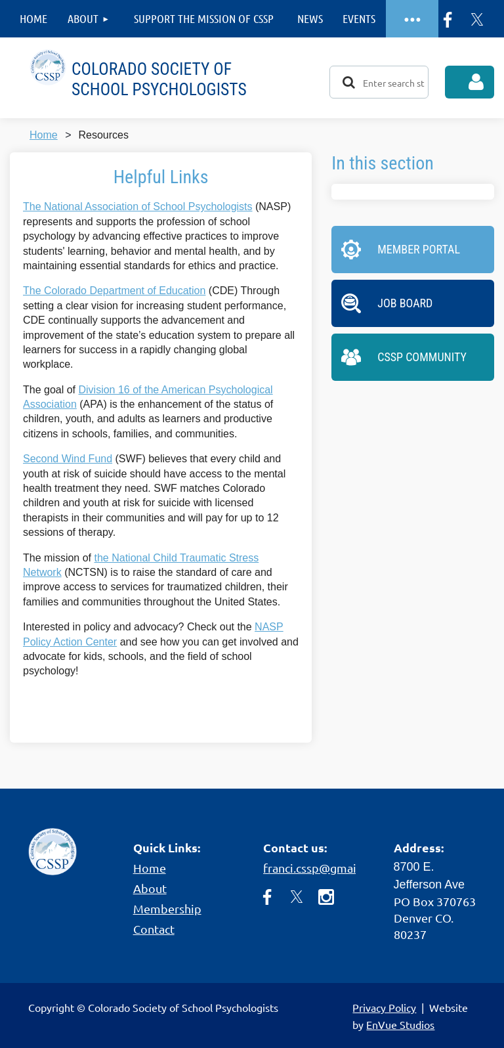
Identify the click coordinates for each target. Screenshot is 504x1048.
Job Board (404, 303)
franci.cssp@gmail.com (324, 868)
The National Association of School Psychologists (138, 206)
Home (44, 135)
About (150, 888)
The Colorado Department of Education (114, 290)
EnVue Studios (400, 1024)
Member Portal (418, 249)
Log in (469, 82)
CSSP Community (422, 357)
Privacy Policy (384, 1007)
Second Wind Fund (67, 458)
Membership (167, 908)
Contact (154, 929)
